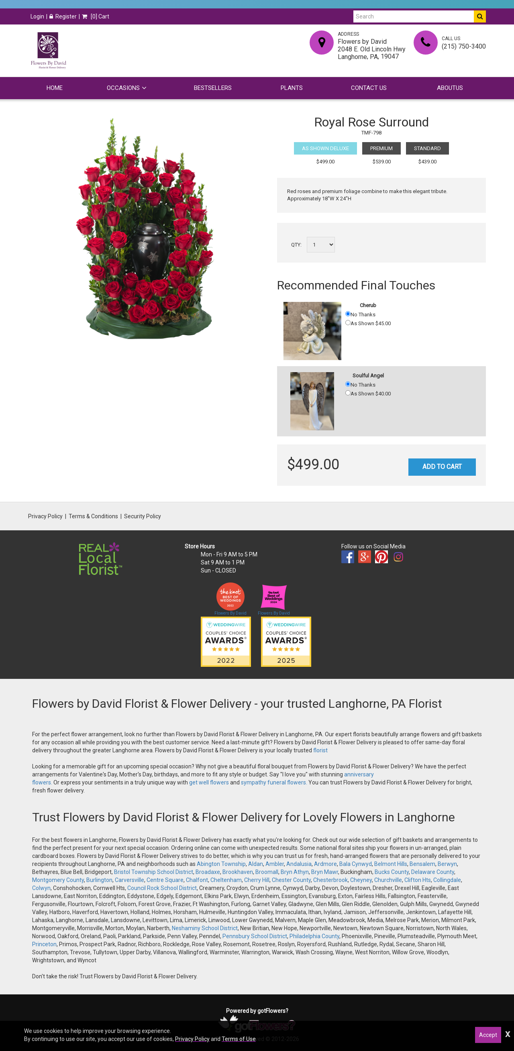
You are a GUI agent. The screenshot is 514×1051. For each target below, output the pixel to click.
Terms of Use (239, 1039)
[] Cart (95, 16)
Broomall (266, 872)
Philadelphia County (314, 936)
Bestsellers (213, 88)
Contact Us (369, 88)
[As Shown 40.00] (348, 392)
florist (320, 750)
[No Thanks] (348, 313)
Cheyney (361, 880)
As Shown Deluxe (325, 148)
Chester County (291, 880)
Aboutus (450, 88)
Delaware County (432, 872)
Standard (427, 148)
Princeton (44, 944)
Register (63, 16)
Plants (292, 88)
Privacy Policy (45, 516)
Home (55, 88)
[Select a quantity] (321, 245)
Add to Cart (442, 467)
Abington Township (221, 864)
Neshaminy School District (205, 928)
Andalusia (299, 864)
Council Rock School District (162, 888)
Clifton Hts (417, 880)
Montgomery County (58, 880)
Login (37, 16)
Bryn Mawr (324, 872)
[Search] (413, 16)
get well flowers (209, 782)
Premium (381, 148)
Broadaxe (208, 872)
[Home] (48, 51)
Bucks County (392, 872)
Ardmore (325, 864)
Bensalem (422, 864)
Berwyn (447, 864)
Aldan (255, 864)
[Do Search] (480, 16)
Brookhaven (237, 872)
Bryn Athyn (295, 872)
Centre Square (165, 880)
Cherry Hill (256, 880)
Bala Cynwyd (355, 864)
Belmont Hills (390, 864)
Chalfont (197, 880)
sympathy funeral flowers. (274, 782)
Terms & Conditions (93, 516)
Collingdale (447, 880)
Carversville (129, 880)
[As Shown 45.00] (348, 322)
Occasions (123, 88)
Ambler (274, 864)
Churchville (388, 880)
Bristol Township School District (153, 872)
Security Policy (142, 516)
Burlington (99, 880)
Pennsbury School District (254, 936)
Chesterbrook (330, 880)
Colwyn (41, 888)
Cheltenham (226, 880)
